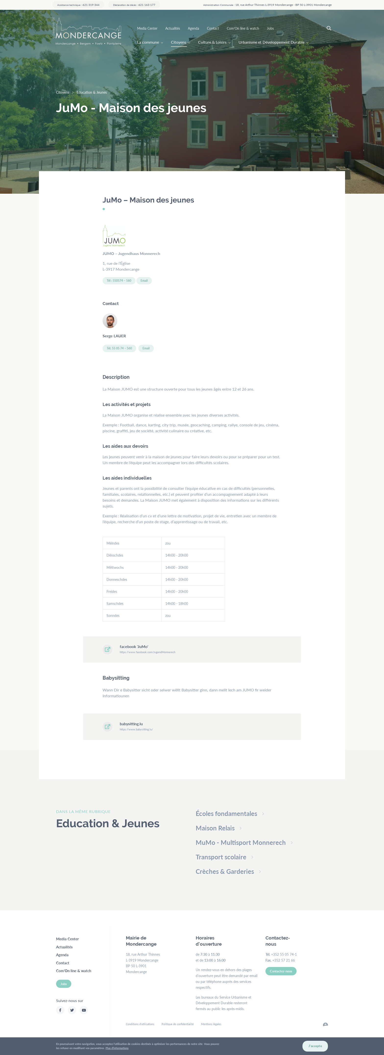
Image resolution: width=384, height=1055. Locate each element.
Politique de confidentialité (178, 1024)
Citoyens (178, 42)
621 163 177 (134, 5)
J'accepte (315, 1048)
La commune (148, 42)
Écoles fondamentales (226, 813)
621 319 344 (78, 5)
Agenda (193, 28)
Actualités (172, 28)
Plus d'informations (117, 1050)
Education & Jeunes (92, 92)
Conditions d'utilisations (140, 1024)
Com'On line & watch (243, 28)
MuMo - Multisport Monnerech (241, 842)
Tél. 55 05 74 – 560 (119, 348)
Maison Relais (215, 827)
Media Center (147, 28)
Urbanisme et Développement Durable (271, 42)
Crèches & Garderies (225, 871)
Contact (213, 28)
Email (144, 281)
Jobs (270, 28)
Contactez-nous (281, 971)
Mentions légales (211, 1024)
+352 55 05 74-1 (284, 954)
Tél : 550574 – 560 (119, 281)
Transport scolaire (221, 856)
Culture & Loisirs (212, 42)
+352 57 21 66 (283, 960)
